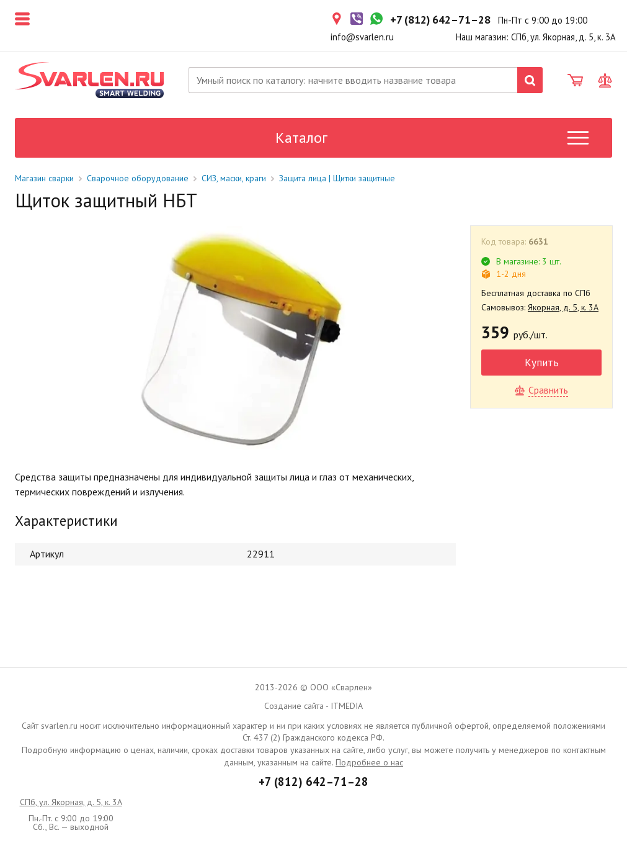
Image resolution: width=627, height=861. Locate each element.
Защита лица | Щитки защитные (337, 178)
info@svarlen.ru (362, 37)
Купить (542, 362)
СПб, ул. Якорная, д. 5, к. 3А (71, 802)
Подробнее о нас (369, 762)
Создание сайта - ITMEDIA (313, 705)
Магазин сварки (44, 178)
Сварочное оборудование (138, 178)
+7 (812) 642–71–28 (313, 781)
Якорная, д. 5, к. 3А (563, 307)
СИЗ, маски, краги (234, 178)
